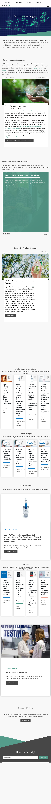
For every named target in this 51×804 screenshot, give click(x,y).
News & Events (7, 2)
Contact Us (25, 720)
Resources (19, 2)
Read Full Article (11, 551)
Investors (38, 2)
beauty (35, 109)
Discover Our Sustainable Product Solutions (19, 140)
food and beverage (34, 111)
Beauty (35, 68)
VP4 (33, 287)
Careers (29, 2)
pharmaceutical (20, 111)
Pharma (4, 70)
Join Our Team (12, 683)
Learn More (10, 315)
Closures (40, 68)
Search (43, 757)
